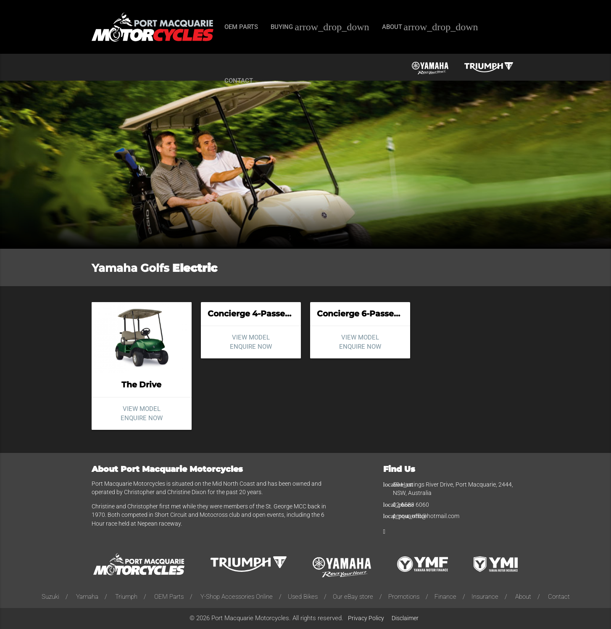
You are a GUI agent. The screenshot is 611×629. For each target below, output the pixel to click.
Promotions (403, 596)
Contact (559, 596)
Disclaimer (405, 618)
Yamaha (87, 596)
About (523, 596)
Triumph (126, 596)
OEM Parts (169, 596)
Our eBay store (353, 596)
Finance (445, 596)
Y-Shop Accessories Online (236, 596)
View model (142, 409)
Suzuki (50, 596)
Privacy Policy (366, 618)
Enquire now (142, 418)
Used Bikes (303, 596)
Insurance (484, 596)
